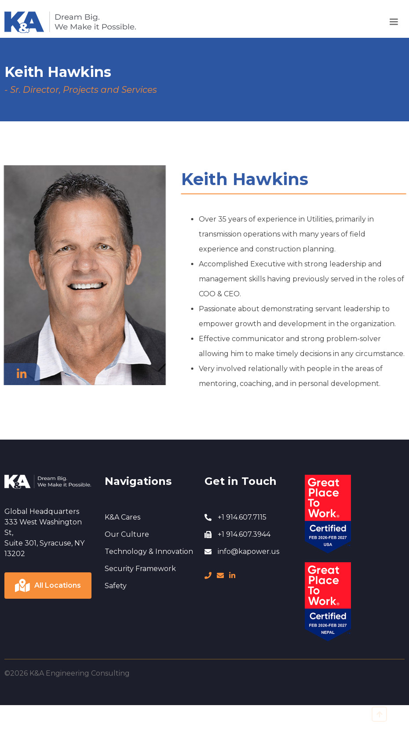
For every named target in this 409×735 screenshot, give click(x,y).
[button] (394, 22)
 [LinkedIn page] (232, 575)
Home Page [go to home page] (25, 16)
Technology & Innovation (149, 551)
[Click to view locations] (47, 585)
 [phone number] (208, 575)
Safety (116, 586)
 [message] (220, 575)
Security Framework (140, 568)
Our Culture (127, 534)
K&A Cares (122, 517)
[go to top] (379, 714)
